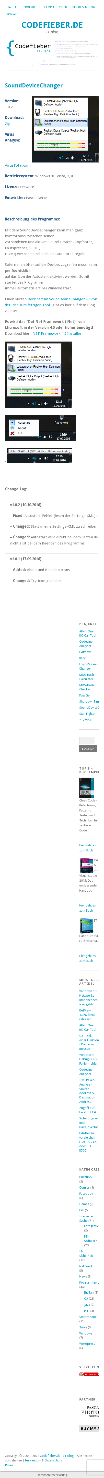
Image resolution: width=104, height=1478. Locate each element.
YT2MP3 (85, 720)
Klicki (82, 658)
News (83, 1276)
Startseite (13, 7)
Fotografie (91, 1226)
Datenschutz (53, 1460)
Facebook (86, 1193)
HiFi (81, 1210)
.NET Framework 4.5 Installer (56, 333)
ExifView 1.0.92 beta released (87, 1015)
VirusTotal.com (18, 165)
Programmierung (91, 1282)
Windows (85, 1333)
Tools (83, 1327)
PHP (87, 1311)
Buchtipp (85, 1177)
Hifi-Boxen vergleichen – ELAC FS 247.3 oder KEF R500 (88, 1142)
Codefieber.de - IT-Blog (57, 1456)
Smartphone (88, 1317)
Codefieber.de (52, 25)
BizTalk (89, 1292)
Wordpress (87, 1343)
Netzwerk (85, 1266)
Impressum (33, 1460)
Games (84, 1204)
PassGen (85, 695)
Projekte (29, 7)
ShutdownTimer (90, 701)
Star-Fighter (87, 713)
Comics (84, 1187)
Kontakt (12, 14)
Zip (7, 124)
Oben (9, 1465)
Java (87, 1304)
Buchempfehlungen (53, 7)
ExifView (85, 652)
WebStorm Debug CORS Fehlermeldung (89, 1059)
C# (86, 1298)
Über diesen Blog (82, 7)
